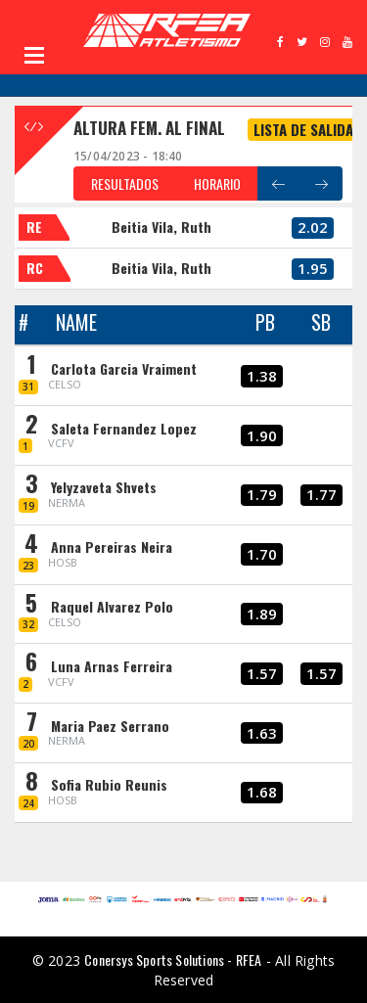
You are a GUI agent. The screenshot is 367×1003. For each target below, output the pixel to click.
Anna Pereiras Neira (111, 546)
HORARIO (217, 183)
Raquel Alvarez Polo (112, 606)
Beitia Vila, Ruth (161, 226)
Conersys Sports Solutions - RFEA (172, 959)
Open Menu (34, 54)
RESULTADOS (125, 183)
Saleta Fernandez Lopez (124, 428)
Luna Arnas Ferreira (111, 666)
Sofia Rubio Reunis (109, 784)
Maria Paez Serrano (110, 725)
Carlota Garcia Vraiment (124, 368)
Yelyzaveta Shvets (104, 487)
